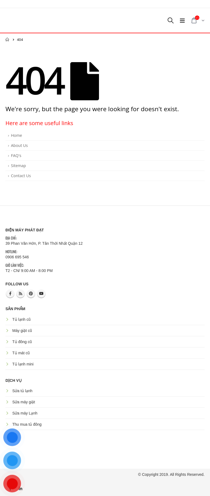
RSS (20, 293)
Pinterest (31, 293)
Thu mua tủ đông (27, 424)
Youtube (41, 293)
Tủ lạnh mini (23, 364)
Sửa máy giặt (23, 402)
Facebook (10, 293)
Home (16, 135)
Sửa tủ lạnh (22, 391)
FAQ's (16, 155)
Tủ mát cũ (21, 353)
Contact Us (21, 175)
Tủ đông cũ (22, 342)
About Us (19, 145)
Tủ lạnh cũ (21, 319)
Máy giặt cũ (22, 330)
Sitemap (18, 165)
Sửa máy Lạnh (24, 413)
